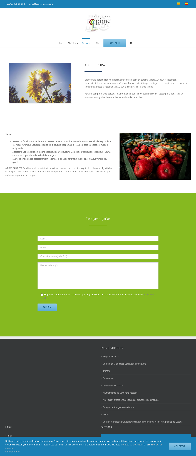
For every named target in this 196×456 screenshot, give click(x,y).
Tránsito (106, 370)
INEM (105, 414)
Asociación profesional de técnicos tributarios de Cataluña (130, 399)
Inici (10, 435)
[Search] (131, 42)
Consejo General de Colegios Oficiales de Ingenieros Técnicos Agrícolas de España (142, 421)
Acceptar (179, 446)
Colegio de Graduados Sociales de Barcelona (124, 363)
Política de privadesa (132, 444)
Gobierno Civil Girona (113, 385)
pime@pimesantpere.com (41, 4)
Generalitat (108, 378)
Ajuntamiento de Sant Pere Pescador (120, 392)
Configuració (12, 451)
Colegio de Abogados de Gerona (118, 407)
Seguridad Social (111, 356)
